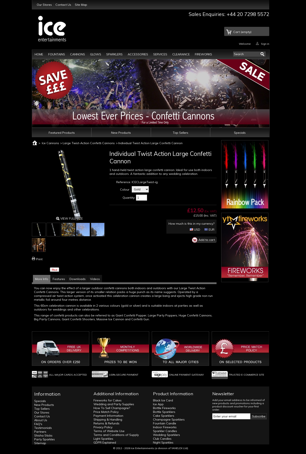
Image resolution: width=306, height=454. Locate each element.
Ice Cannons (50, 143)
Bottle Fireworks (164, 408)
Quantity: (129, 198)
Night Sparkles (163, 442)
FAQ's (38, 424)
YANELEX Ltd (179, 448)
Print (39, 259)
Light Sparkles (103, 439)
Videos (95, 279)
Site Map (81, 5)
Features (59, 279)
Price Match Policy (106, 412)
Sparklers (114, 54)
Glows (95, 54)
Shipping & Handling (108, 419)
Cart (242, 32)
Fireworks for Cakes (108, 400)
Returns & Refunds (106, 423)
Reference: (123, 182)
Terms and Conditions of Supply (116, 435)
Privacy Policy (103, 427)
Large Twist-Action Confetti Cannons (89, 143)
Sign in (265, 43)
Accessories (138, 54)
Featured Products (62, 133)
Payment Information (108, 416)
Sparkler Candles (165, 431)
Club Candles (162, 439)
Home (39, 54)
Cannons (77, 54)
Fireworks (203, 54)
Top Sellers (180, 133)
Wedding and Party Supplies (114, 404)
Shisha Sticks (43, 435)
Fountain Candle (164, 423)
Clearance (181, 54)
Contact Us (63, 5)
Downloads (77, 279)
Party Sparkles (44, 439)
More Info (41, 279)
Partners (40, 432)
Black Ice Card (163, 400)
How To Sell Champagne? (112, 408)
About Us (40, 420)
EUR (209, 229)
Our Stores (44, 5)
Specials (240, 133)
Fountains (56, 54)
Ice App (158, 404)
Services (160, 54)
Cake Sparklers (163, 416)
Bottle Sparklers (164, 412)
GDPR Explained (105, 442)
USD (195, 229)
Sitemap (40, 443)
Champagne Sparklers (169, 419)
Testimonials (43, 428)
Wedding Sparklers (166, 435)
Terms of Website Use (109, 431)
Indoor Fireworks (165, 427)
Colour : (125, 189)
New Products (121, 133)
